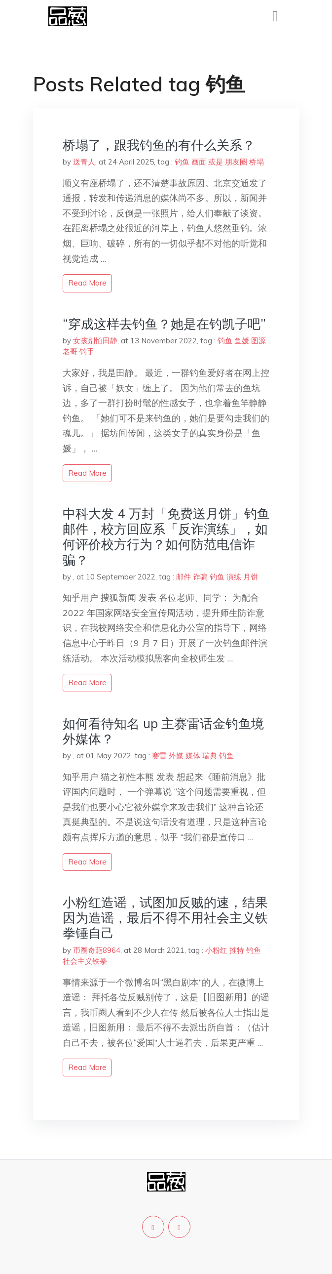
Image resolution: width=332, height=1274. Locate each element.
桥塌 (256, 161)
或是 (215, 161)
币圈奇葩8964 (96, 950)
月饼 (250, 576)
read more (87, 283)
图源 (258, 340)
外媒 (176, 755)
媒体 (192, 755)
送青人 (84, 161)
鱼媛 (241, 340)
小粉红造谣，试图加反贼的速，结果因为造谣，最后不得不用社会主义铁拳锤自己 (165, 917)
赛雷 (159, 755)
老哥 (70, 351)
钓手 (86, 351)
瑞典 (209, 755)
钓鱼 (182, 161)
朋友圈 (236, 161)
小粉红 (216, 950)
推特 (236, 950)
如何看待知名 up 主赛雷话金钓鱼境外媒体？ (163, 731)
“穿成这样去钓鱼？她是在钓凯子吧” (164, 324)
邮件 (183, 576)
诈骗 (200, 576)
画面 (198, 161)
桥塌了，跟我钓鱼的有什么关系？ (159, 145)
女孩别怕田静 (95, 340)
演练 (233, 576)
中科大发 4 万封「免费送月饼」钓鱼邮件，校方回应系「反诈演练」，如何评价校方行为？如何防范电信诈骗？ (166, 536)
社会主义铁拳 (85, 961)
